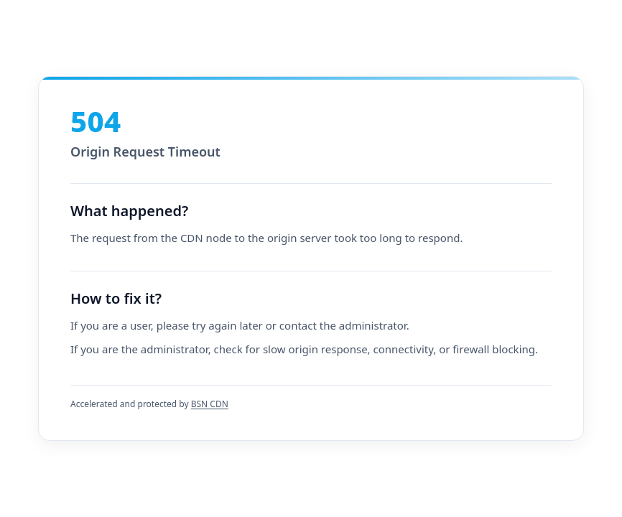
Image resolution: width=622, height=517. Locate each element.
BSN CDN (209, 404)
